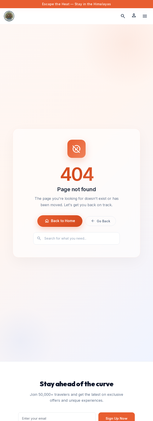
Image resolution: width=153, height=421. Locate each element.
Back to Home (60, 221)
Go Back (100, 220)
